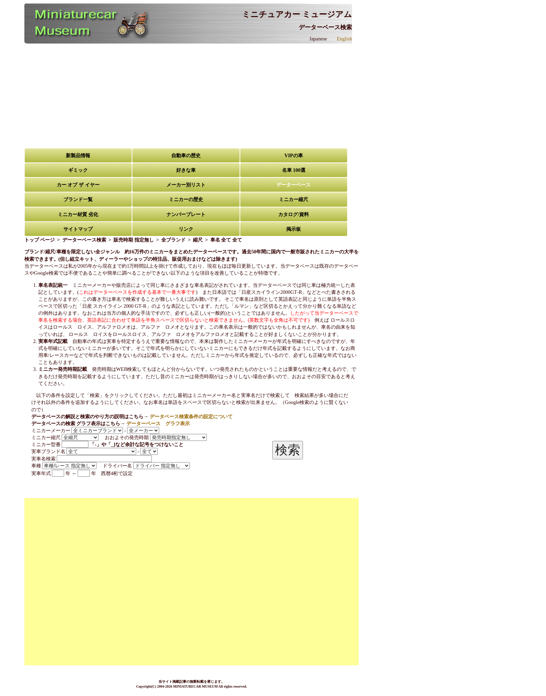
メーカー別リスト (185, 185)
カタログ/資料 (293, 214)
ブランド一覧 (78, 199)
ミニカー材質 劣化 (78, 214)
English (344, 38)
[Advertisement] (191, 96)
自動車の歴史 (186, 155)
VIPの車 (293, 155)
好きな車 (186, 170)
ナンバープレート (185, 214)
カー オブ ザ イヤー (78, 185)
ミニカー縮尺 (293, 199)
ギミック (78, 170)
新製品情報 (78, 155)
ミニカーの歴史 (186, 199)
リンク (186, 229)
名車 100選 (293, 170)
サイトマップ (78, 229)
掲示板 (293, 229)
